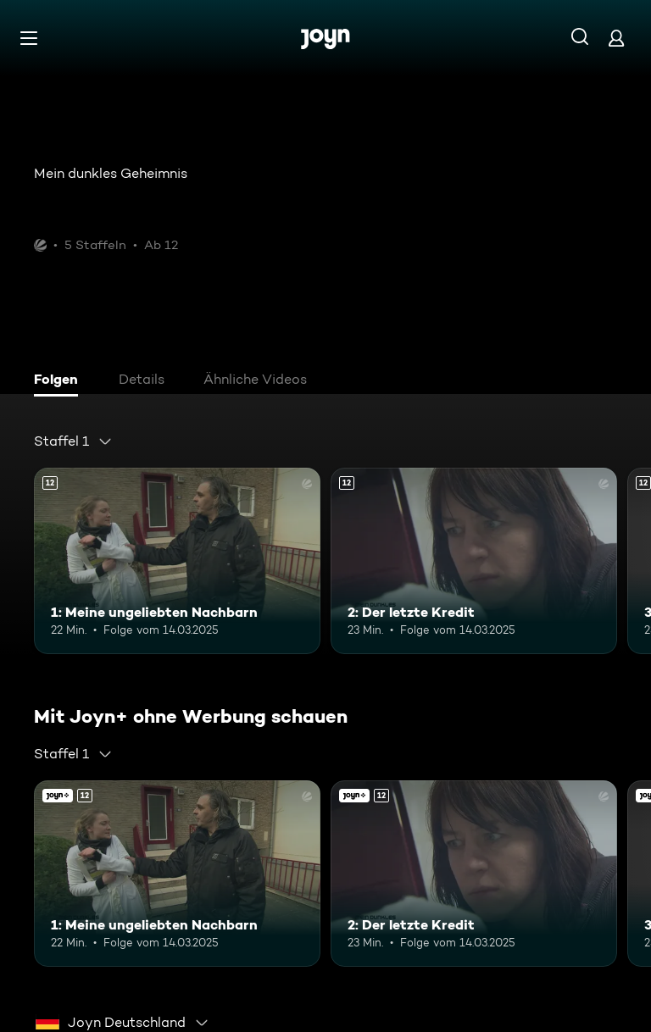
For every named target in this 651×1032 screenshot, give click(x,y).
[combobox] (73, 441)
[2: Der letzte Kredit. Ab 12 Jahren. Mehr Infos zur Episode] (474, 561)
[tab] (60, 381)
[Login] (616, 38)
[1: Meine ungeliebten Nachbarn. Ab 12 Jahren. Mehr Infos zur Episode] (177, 561)
